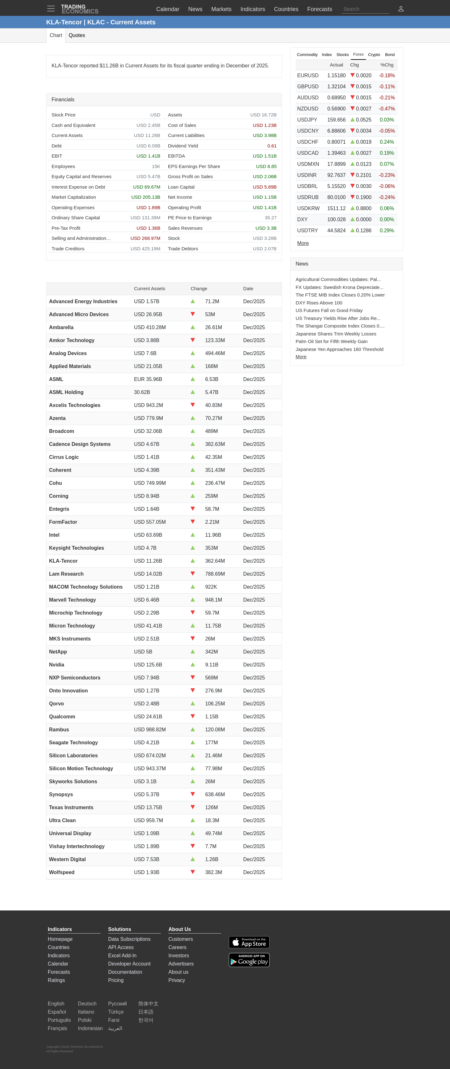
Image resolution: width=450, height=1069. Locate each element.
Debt (57, 145)
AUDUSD (308, 97)
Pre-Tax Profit (66, 228)
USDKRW (308, 208)
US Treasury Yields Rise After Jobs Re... (338, 318)
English (56, 1003)
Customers (180, 939)
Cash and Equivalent (73, 125)
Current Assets (67, 135)
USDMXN (308, 164)
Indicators (59, 955)
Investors (178, 955)
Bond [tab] (390, 54)
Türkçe (116, 1012)
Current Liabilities (186, 135)
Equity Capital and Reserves (81, 176)
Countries (58, 947)
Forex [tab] (358, 54)
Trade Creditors (68, 248)
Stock (174, 238)
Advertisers (181, 963)
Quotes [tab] (77, 35)
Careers (177, 947)
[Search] (365, 9)
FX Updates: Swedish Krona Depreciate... (340, 287)
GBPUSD (308, 86)
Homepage (60, 939)
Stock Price (64, 114)
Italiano (86, 1012)
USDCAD (308, 153)
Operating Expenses (73, 207)
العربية (115, 1028)
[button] (400, 9)
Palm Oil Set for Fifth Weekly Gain (331, 341)
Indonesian (90, 1028)
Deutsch (87, 1003)
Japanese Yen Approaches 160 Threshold (339, 349)
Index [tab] (327, 54)
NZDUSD (307, 108)
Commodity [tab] (307, 54)
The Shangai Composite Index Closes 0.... (340, 325)
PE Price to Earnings (190, 217)
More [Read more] (303, 243)
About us (178, 972)
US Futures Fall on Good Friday (329, 310)
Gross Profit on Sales (190, 176)
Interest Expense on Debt (78, 187)
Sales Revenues (185, 228)
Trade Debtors (183, 248)
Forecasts (59, 972)
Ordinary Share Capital (76, 217)
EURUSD (308, 75)
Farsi (114, 1020)
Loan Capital (181, 187)
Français (57, 1028)
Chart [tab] (56, 35)
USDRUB (308, 197)
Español (57, 1012)
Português (59, 1020)
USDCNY (308, 131)
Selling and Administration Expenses (82, 238)
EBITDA (176, 156)
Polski (84, 1020)
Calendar (58, 963)
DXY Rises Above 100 (319, 302)
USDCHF (307, 142)
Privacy (176, 980)
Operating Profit (184, 207)
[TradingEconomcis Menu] (52, 9)
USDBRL (307, 186)
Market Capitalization (74, 197)
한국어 (145, 1020)
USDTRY (307, 230)
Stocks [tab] (342, 54)
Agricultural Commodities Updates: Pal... (338, 279)
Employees (63, 166)
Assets (175, 114)
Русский (117, 1003)
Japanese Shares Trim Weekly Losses (336, 333)
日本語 (145, 1012)
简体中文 (148, 1003)
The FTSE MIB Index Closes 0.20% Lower (340, 294)
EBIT (57, 156)
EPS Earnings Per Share (194, 166)
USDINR (306, 175)
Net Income (180, 197)
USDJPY (307, 119)
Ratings (56, 980)
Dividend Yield (183, 145)
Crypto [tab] (374, 54)
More (301, 356)
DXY (302, 219)
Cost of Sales (182, 125)
